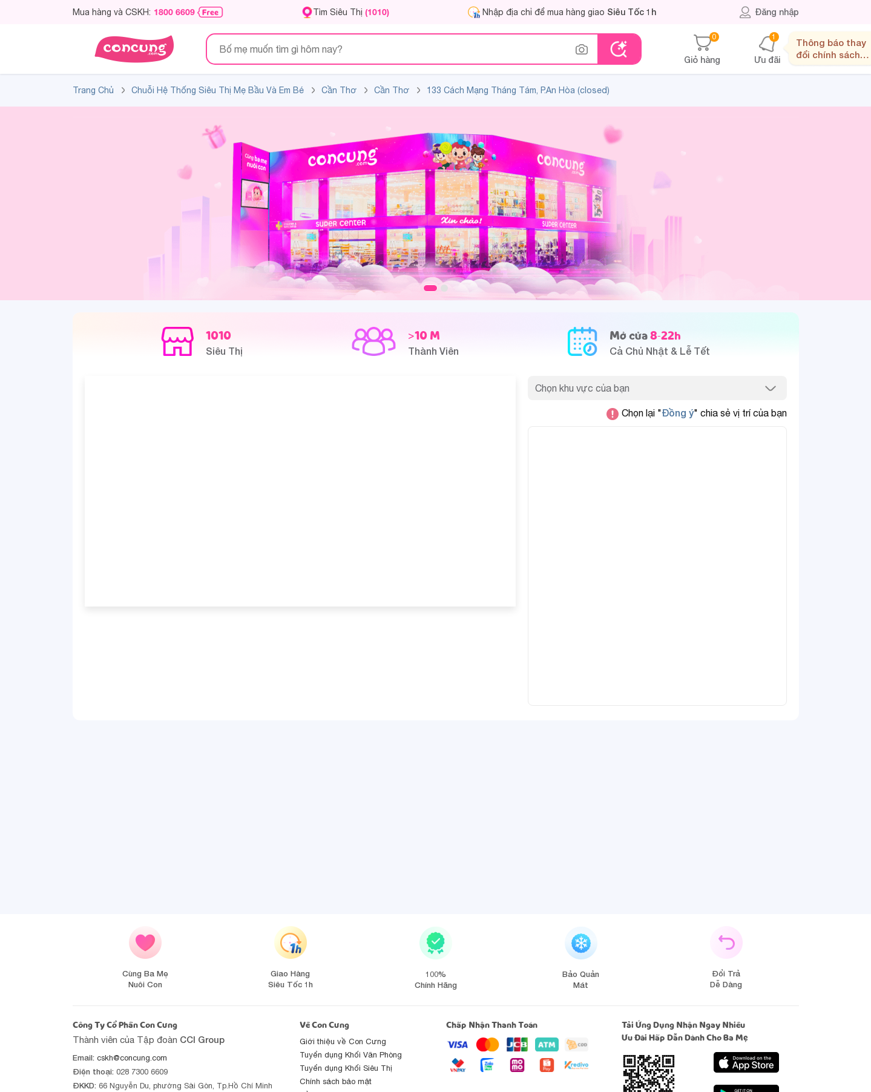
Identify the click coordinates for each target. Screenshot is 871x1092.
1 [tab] (430, 288)
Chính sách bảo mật (336, 1081)
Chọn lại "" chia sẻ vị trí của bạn (696, 413)
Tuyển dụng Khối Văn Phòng (351, 1054)
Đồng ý (678, 412)
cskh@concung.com (132, 1057)
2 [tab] (444, 288)
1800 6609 (174, 12)
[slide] (436, 203)
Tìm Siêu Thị (351, 12)
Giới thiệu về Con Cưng (343, 1041)
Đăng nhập (769, 12)
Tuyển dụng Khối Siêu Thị (346, 1068)
